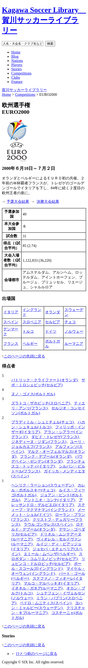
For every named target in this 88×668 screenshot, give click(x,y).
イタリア (10, 312)
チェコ (70, 322)
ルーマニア (74, 344)
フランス (10, 344)
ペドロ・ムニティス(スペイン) (45, 603)
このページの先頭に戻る (24, 356)
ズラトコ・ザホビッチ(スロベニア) (40, 403)
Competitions (21, 73)
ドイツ (50, 331)
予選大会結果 (18, 202)
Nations (17, 61)
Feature (17, 82)
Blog (15, 56)
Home (15, 52)
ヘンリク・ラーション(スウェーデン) (42, 485)
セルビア (52, 322)
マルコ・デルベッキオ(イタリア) (51, 583)
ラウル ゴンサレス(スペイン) (48, 524)
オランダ (52, 312)
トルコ (28, 331)
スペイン (10, 322)
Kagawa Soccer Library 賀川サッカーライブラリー (44, 20)
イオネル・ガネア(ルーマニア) (37, 588)
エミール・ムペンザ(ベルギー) (49, 554)
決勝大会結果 (48, 202)
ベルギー (30, 344)
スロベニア (32, 322)
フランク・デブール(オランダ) (45, 456)
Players (16, 65)
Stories (16, 69)
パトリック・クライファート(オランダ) (44, 380)
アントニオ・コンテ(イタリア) (49, 500)
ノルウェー (74, 331)
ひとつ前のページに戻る (36, 654)
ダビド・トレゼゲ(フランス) (55, 437)
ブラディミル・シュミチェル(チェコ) (42, 422)
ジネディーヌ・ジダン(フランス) (38, 442)
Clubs (15, 77)
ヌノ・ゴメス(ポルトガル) (33, 394)
